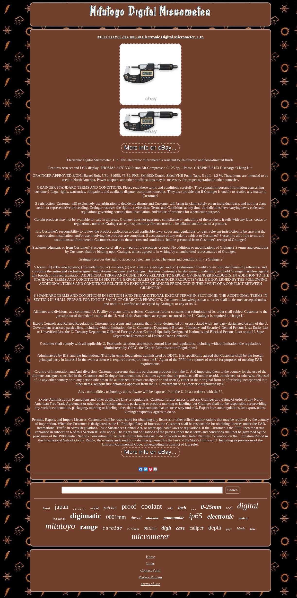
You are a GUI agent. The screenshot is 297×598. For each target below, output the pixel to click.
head (46, 508)
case (180, 528)
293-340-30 (59, 518)
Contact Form (150, 570)
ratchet (110, 507)
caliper (196, 528)
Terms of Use (150, 584)
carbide (112, 528)
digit (166, 528)
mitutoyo (60, 526)
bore (252, 529)
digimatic (85, 515)
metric (243, 518)
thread (136, 517)
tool (229, 508)
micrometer (150, 536)
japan (61, 506)
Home (150, 557)
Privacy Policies (150, 577)
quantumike (174, 517)
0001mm (116, 517)
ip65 (195, 516)
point (170, 508)
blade (241, 529)
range (89, 527)
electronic (220, 516)
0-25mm (211, 507)
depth (214, 527)
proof (129, 506)
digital (247, 505)
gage (229, 529)
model (94, 508)
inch (182, 507)
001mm (150, 528)
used (193, 508)
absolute (152, 518)
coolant (151, 506)
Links (150, 563)
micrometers (79, 509)
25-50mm (133, 529)
